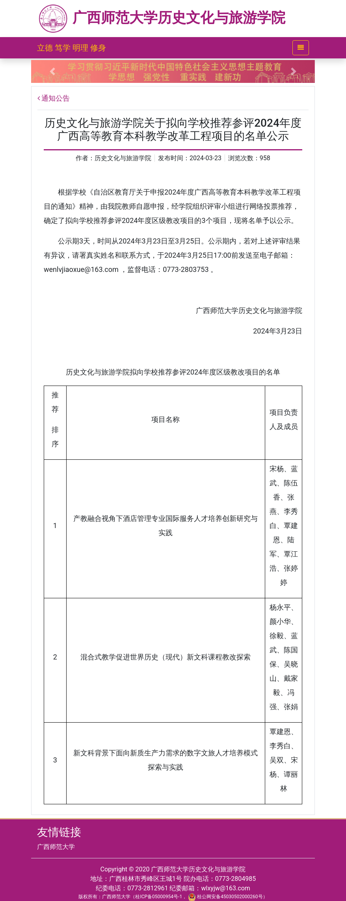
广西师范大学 (56, 846)
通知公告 (55, 98)
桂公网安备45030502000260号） (227, 896)
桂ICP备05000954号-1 (158, 896)
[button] (52, 71)
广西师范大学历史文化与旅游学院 (161, 17)
